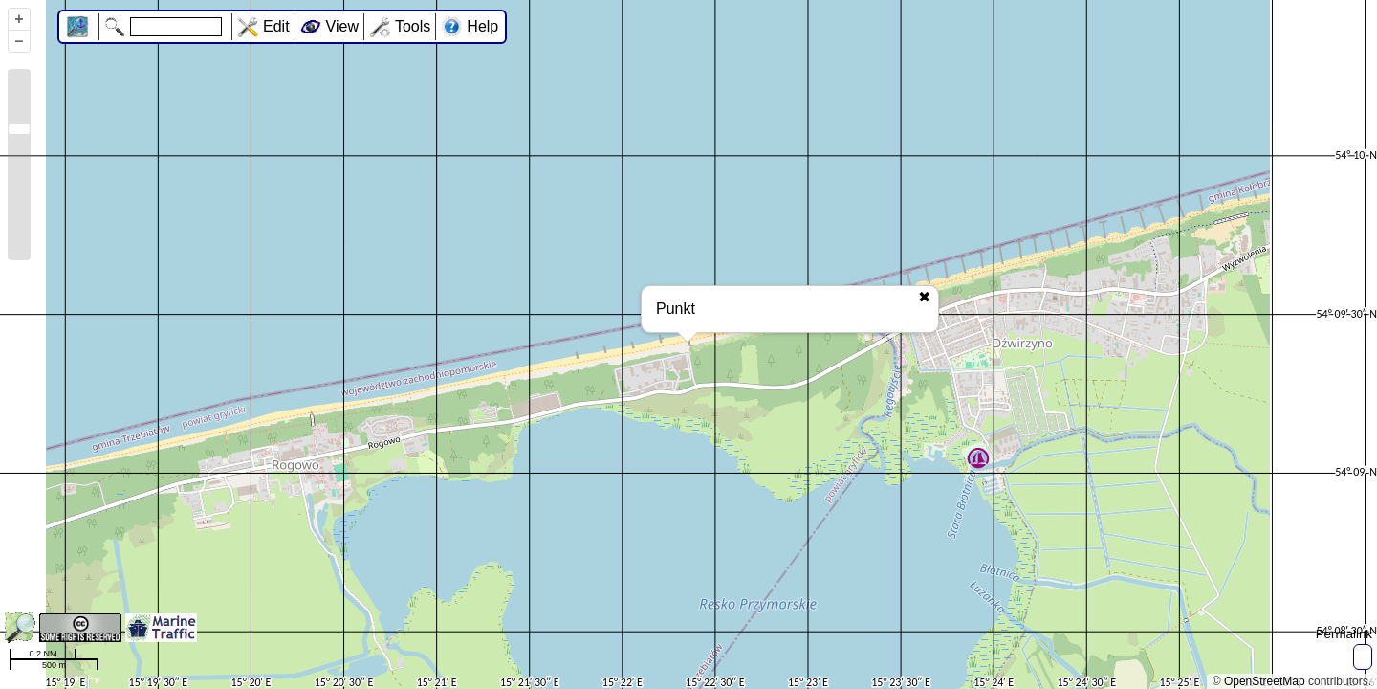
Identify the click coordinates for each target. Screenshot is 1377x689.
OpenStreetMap (1264, 681)
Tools (412, 26)
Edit (276, 26)
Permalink (1344, 634)
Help (482, 26)
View (342, 26)
